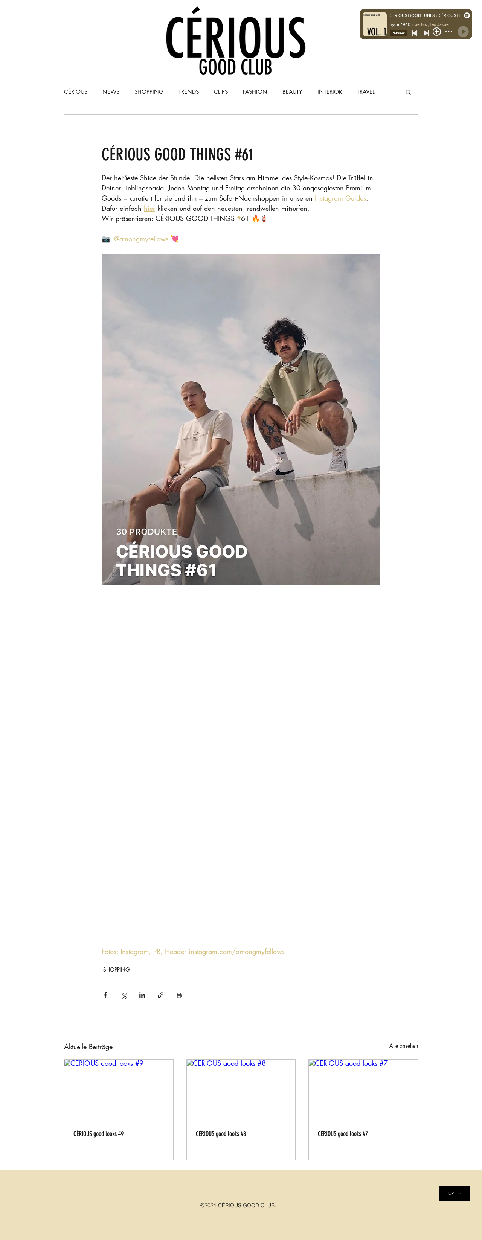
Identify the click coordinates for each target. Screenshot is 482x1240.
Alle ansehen (403, 1045)
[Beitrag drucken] (179, 995)
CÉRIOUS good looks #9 (98, 1134)
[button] (408, 92)
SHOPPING (116, 969)
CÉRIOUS (75, 91)
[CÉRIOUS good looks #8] (241, 1090)
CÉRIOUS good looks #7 (343, 1134)
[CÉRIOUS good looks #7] (363, 1090)
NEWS (110, 91)
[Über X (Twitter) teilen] (123, 995)
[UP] (454, 1193)
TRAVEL (366, 91)
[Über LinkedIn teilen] (142, 995)
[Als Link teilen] (160, 995)
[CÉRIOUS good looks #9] (118, 1090)
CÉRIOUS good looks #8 (221, 1134)
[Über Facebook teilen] (105, 995)
